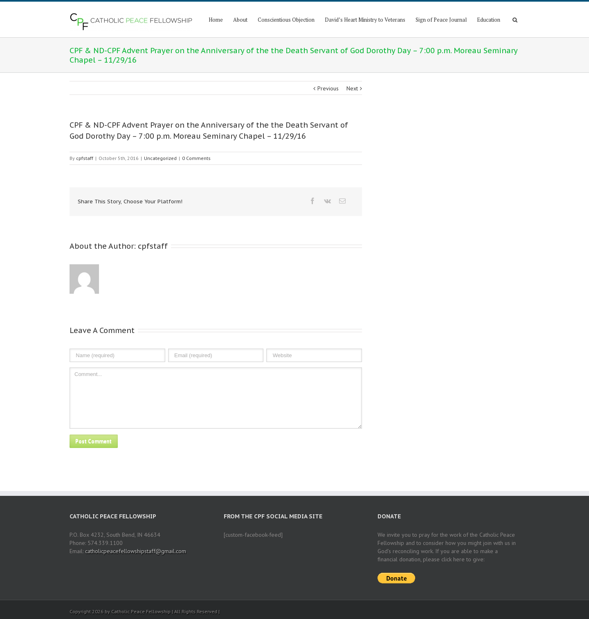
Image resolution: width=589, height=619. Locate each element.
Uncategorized (160, 158)
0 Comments (196, 158)
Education (488, 19)
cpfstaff (84, 158)
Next (352, 88)
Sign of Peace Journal (441, 19)
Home (216, 19)
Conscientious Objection (286, 19)
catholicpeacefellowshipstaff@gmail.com (135, 551)
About (240, 19)
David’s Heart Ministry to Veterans (365, 19)
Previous (328, 88)
